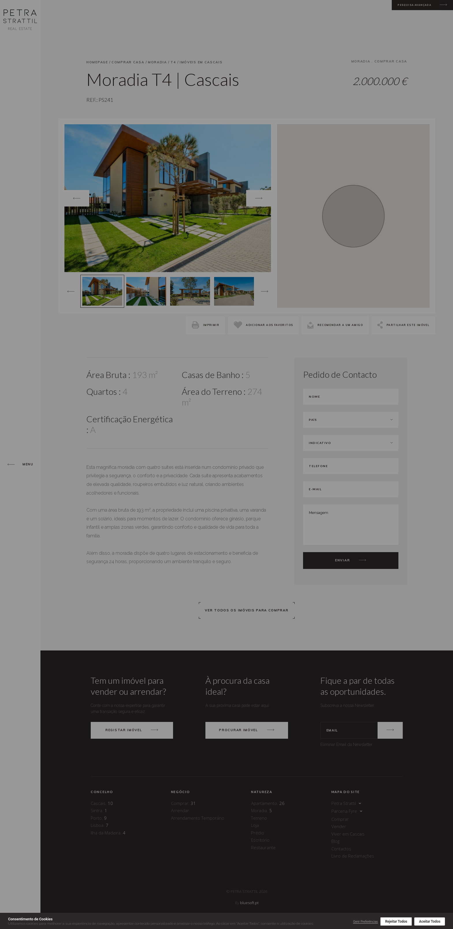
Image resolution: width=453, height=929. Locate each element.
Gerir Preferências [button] (365, 922)
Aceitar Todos (429, 921)
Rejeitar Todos (396, 921)
